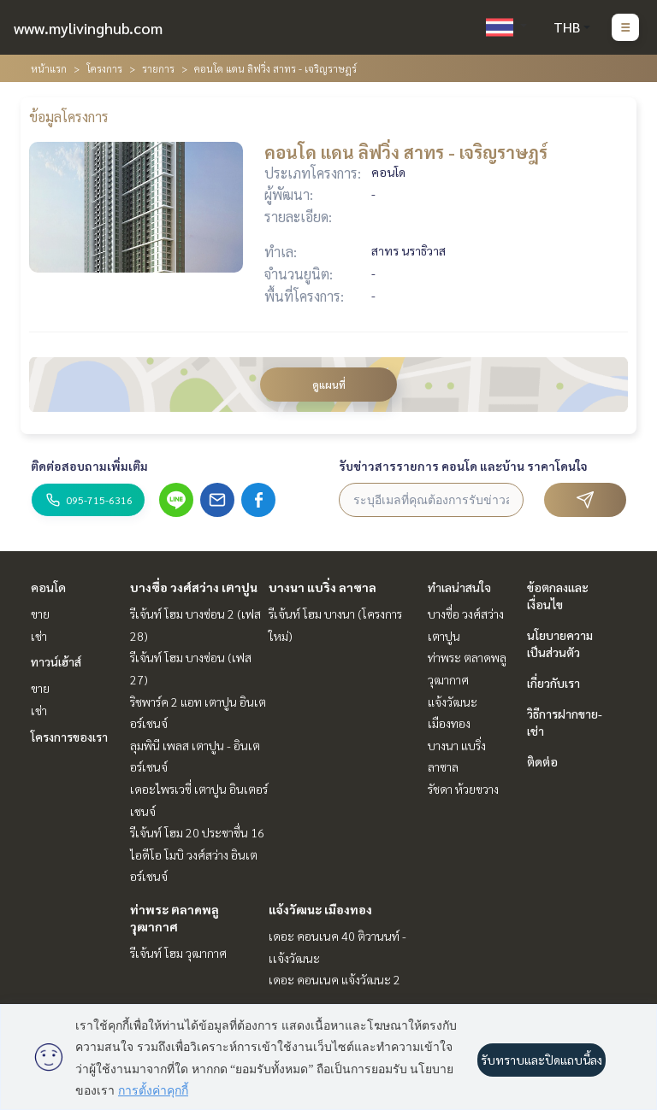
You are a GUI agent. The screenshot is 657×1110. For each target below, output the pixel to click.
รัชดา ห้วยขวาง (463, 788)
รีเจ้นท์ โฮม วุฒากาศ (178, 952)
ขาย (40, 613)
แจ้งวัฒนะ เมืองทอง (320, 909)
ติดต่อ (542, 761)
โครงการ (104, 68)
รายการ (158, 68)
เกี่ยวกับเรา (553, 682)
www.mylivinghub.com (88, 28)
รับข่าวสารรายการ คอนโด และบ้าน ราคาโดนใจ (463, 465)
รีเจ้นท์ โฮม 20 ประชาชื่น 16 (197, 832)
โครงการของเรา (69, 736)
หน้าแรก (49, 68)
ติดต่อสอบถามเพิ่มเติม (89, 465)
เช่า (39, 635)
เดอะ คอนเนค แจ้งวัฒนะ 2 (334, 979)
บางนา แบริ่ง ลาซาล (322, 587)
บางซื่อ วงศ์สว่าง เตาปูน (193, 587)
